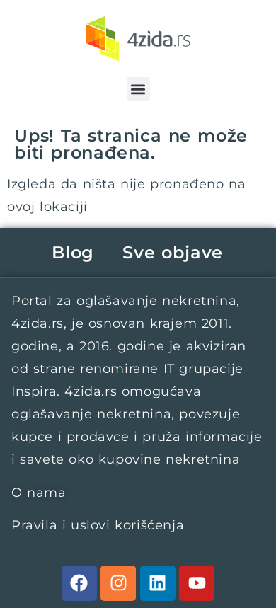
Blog (73, 252)
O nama (39, 492)
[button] (138, 89)
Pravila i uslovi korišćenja (97, 525)
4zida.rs (37, 323)
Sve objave (172, 252)
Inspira (34, 391)
